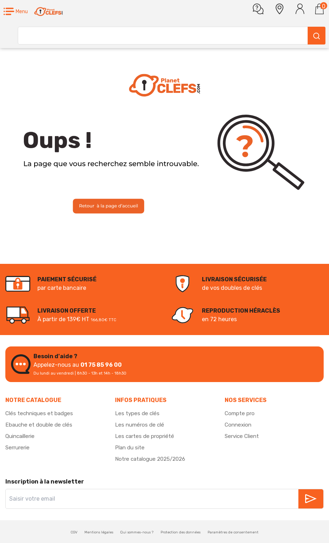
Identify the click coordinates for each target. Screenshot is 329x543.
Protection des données (180, 532)
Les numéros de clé (141, 424)
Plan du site (131, 447)
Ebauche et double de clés (40, 424)
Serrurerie (18, 447)
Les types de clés (138, 413)
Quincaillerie (21, 436)
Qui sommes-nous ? (136, 532)
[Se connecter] (300, 9)
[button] (16, 12)
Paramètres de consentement (233, 532)
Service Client (243, 436)
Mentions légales (98, 532)
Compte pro (240, 413)
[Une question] (258, 9)
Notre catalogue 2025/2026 (153, 458)
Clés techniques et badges (41, 413)
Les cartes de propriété (146, 436)
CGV (74, 532)
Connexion (239, 424)
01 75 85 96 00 (101, 364)
